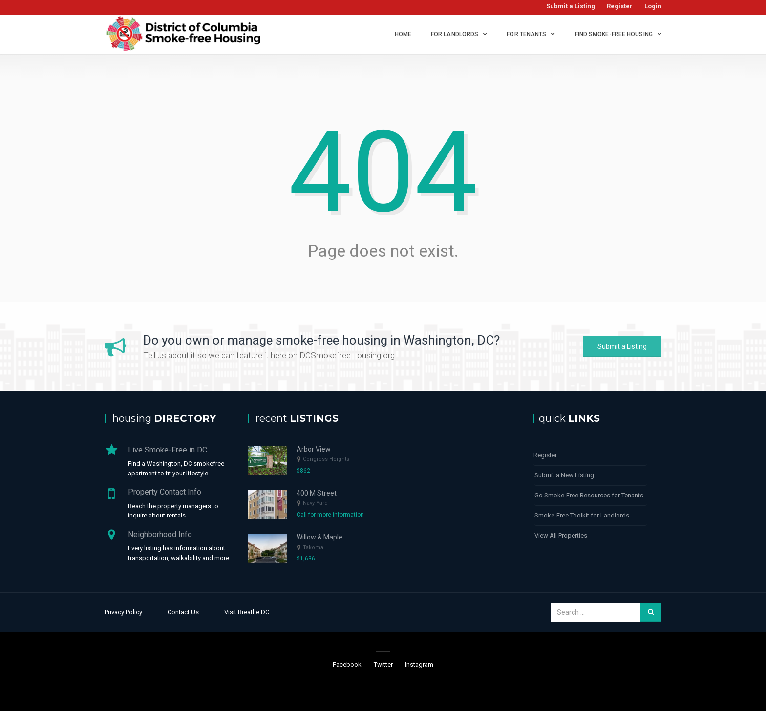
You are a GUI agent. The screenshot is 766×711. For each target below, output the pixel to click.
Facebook (347, 664)
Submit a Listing (570, 6)
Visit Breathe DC (246, 612)
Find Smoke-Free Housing (614, 34)
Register (620, 6)
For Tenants (526, 34)
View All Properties (560, 535)
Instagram (419, 664)
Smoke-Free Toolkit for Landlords (581, 515)
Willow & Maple (319, 537)
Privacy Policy (123, 612)
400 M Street (317, 493)
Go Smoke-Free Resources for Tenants (588, 495)
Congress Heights (326, 459)
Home (403, 34)
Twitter (383, 664)
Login (652, 6)
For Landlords (454, 34)
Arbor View (314, 449)
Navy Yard (315, 503)
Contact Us (183, 612)
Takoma (313, 547)
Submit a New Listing (564, 475)
